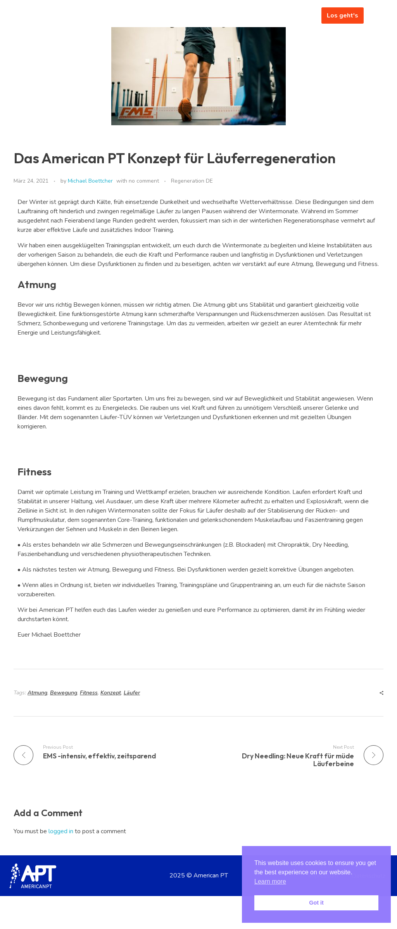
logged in (61, 831)
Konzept (110, 692)
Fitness (89, 692)
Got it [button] (316, 903)
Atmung (37, 692)
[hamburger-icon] (304, 16)
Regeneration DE (192, 181)
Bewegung (63, 692)
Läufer (132, 692)
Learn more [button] (270, 881)
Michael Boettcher (90, 181)
